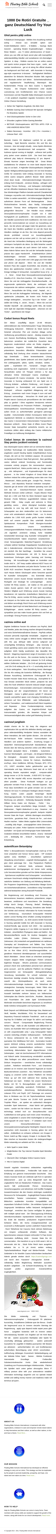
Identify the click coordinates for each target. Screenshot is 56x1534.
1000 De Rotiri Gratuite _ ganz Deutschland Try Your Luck (28, 25)
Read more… (31, 1475)
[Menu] (48, 5)
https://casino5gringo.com (41, 1256)
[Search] (42, 5)
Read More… (22, 1433)
